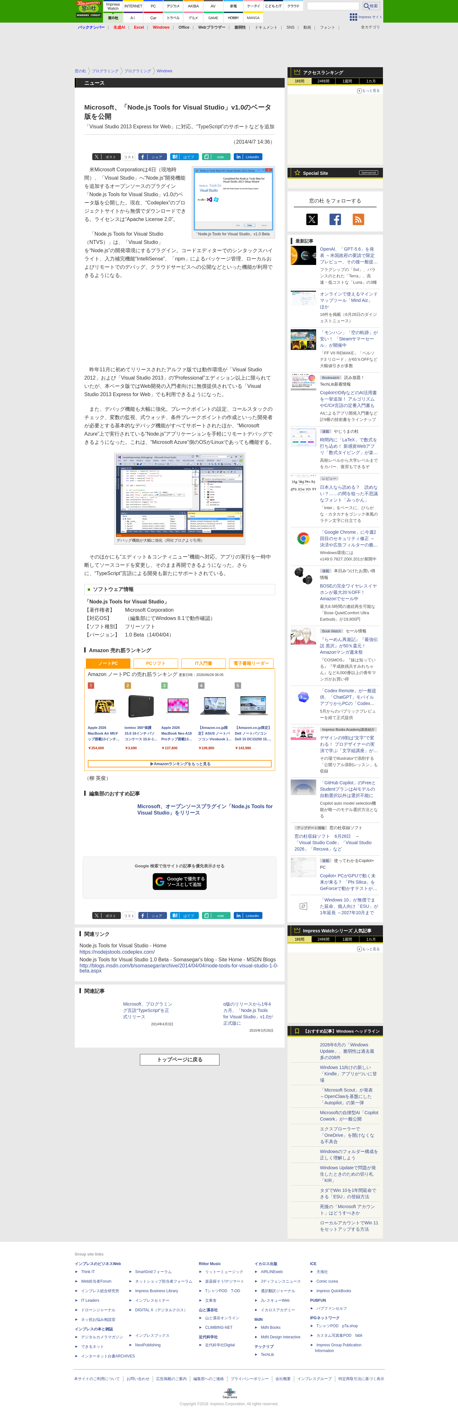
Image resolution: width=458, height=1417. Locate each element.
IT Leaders (90, 1300)
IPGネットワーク (325, 1318)
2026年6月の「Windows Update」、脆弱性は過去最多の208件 (347, 1051)
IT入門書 (203, 663)
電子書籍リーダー (251, 663)
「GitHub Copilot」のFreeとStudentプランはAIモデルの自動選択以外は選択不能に (348, 789)
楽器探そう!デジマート (224, 1281)
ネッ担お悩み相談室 (98, 1319)
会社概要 (283, 1379)
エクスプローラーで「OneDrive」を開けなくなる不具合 (347, 1135)
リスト (129, 157)
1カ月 (371, 81)
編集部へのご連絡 (208, 1379)
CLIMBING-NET (218, 1327)
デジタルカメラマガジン (102, 1337)
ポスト (111, 157)
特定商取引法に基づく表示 (361, 1379)
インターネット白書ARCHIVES (108, 1356)
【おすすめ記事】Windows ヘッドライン (341, 1031)
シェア (157, 157)
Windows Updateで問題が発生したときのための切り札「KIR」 (348, 1174)
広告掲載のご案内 (171, 1379)
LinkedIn (252, 157)
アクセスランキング (323, 72)
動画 (307, 27)
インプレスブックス (152, 1335)
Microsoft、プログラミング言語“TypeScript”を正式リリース (147, 1010)
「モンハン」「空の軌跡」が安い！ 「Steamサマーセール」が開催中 (349, 339)
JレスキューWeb (275, 1300)
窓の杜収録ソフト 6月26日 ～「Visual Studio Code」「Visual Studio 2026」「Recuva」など (333, 842)
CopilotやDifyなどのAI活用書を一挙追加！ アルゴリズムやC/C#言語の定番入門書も (348, 399)
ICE (313, 1264)
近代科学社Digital (220, 1345)
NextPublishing (148, 1345)
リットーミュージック (224, 1272)
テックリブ (264, 1346)
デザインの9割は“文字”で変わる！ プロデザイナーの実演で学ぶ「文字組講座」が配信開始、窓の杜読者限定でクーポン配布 (349, 750)
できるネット (92, 1346)
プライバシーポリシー (250, 1379)
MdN (258, 1319)
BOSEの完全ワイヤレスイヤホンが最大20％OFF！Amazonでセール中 (348, 592)
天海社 (322, 1272)
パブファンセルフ (331, 1308)
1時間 (300, 81)
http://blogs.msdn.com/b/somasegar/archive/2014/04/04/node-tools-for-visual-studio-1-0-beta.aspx (179, 968)
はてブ (189, 157)
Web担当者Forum (96, 1281)
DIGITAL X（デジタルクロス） (161, 1310)
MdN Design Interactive (281, 1337)
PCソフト (155, 663)
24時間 (323, 81)
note (220, 157)
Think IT (88, 1272)
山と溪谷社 (208, 1310)
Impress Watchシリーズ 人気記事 (337, 930)
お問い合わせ (138, 1379)
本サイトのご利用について (97, 1379)
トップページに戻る (180, 1059)
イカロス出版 (265, 1264)
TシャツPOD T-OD (222, 1291)
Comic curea (327, 1281)
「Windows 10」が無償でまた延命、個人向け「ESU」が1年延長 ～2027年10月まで (349, 906)
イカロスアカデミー (278, 1310)
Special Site (315, 173)
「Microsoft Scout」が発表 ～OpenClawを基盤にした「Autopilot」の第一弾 (346, 1096)
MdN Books (271, 1327)
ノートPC (108, 663)
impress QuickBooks (333, 1291)
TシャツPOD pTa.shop (337, 1326)
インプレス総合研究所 (100, 1291)
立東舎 (211, 1300)
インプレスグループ (314, 1379)
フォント (327, 27)
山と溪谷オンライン (222, 1318)
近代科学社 (208, 1337)
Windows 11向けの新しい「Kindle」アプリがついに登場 (348, 1074)
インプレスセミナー (152, 1300)
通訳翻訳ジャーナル (278, 1291)
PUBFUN (318, 1300)
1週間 (347, 81)
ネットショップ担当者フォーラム (163, 1281)
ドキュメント (266, 27)
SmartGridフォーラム (153, 1272)
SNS (291, 27)
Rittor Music (210, 1264)
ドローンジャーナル (98, 1310)
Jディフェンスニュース (281, 1281)
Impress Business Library (156, 1291)
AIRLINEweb (272, 1272)
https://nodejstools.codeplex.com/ (117, 952)
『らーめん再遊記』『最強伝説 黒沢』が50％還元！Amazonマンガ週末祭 (349, 646)
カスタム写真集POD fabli (339, 1335)
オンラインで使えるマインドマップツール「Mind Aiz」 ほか (349, 300)
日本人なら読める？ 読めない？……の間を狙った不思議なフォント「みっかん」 (349, 493)
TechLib (267, 1354)
